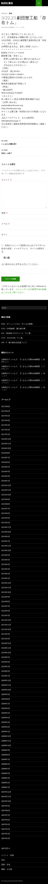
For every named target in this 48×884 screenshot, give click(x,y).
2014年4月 (5, 536)
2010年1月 (5, 676)
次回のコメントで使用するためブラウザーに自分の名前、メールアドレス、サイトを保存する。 (23, 248)
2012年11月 (6, 587)
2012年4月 (5, 611)
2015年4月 (5, 518)
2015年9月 (5, 499)
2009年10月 (6, 690)
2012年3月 (5, 615)
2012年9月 (5, 597)
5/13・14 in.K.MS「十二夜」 (12, 338)
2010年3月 (5, 666)
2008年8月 (5, 755)
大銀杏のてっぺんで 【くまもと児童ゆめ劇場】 (21, 359)
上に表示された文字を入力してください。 (20, 264)
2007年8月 (5, 810)
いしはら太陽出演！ (24, 142)
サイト (4, 234)
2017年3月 (5, 425)
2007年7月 (5, 815)
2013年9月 (5, 555)
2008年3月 (5, 778)
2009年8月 (5, 699)
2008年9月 (5, 750)
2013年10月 (6, 550)
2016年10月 (6, 448)
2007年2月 (5, 838)
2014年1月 (5, 541)
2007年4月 (5, 829)
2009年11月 (6, 685)
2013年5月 (5, 560)
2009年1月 (5, 731)
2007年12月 (6, 792)
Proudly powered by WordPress (12, 881)
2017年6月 (5, 411)
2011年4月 (5, 638)
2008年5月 (5, 769)
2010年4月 (5, 662)
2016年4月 (5, 471)
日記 (3, 860)
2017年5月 (5, 416)
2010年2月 (5, 671)
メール (5, 223)
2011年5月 (5, 634)
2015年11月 (6, 490)
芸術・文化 (5, 864)
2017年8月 (5, 406)
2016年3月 (5, 476)
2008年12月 (6, 736)
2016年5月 (5, 467)
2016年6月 (5, 462)
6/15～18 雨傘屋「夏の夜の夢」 (14, 328)
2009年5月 (5, 713)
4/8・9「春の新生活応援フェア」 (14, 342)
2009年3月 (5, 722)
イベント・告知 (6, 13)
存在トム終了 (24, 151)
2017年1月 (5, 434)
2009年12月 (6, 680)
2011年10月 (6, 629)
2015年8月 (5, 504)
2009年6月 (5, 708)
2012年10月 (6, 592)
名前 (4, 213)
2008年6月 (5, 764)
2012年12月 (6, 583)
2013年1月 (5, 578)
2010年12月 (6, 643)
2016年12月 (6, 439)
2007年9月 (5, 806)
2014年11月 (6, 527)
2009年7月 (5, 704)
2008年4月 (5, 773)
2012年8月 (5, 601)
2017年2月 (5, 430)
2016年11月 (6, 443)
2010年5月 (5, 657)
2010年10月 (6, 652)
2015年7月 (5, 508)
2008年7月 (5, 759)
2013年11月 (6, 546)
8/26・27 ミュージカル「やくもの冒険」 (17, 324)
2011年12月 (6, 620)
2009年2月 (5, 727)
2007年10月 (6, 801)
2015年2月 (5, 522)
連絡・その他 (6, 869)
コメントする (19, 27)
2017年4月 (5, 420)
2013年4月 (5, 564)
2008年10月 (6, 745)
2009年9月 (5, 694)
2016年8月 (5, 453)
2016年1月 (5, 481)
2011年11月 (6, 625)
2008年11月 (6, 741)
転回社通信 (7, 3)
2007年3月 (5, 834)
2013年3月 (5, 569)
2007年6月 (5, 820)
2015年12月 (6, 485)
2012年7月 (5, 606)
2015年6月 (5, 513)
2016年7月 (5, 457)
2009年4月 (5, 717)
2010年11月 (6, 648)
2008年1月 (5, 787)
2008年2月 (5, 782)
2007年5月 (5, 824)
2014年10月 (6, 532)
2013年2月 (5, 573)
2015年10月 (6, 495)
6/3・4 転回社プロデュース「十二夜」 (16, 333)
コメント (6, 179)
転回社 (12, 27)
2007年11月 (6, 796)
